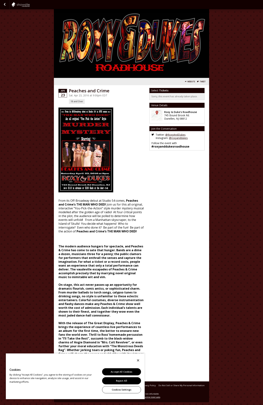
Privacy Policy (149, 385)
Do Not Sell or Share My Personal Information (182, 385)
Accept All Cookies (121, 371)
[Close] (138, 360)
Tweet (203, 81)
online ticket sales (152, 397)
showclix (29, 4)
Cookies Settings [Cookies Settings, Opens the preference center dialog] (121, 389)
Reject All (121, 380)
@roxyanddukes (178, 138)
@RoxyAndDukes (175, 134)
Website (191, 81)
